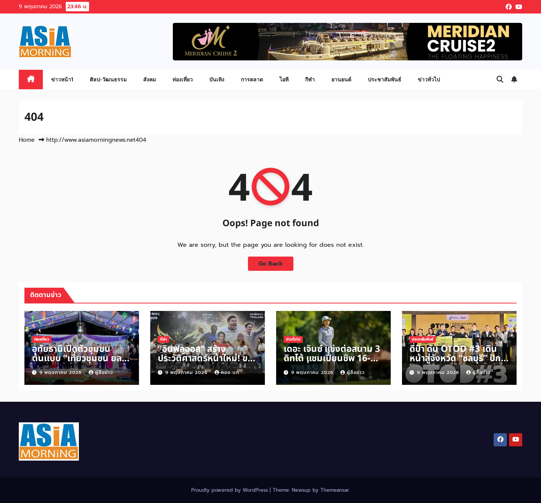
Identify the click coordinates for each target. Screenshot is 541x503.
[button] (500, 79)
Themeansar (334, 490)
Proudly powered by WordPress (230, 490)
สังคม (149, 79)
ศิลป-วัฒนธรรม (108, 79)
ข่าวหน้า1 (62, 79)
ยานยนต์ (341, 79)
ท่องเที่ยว (182, 79)
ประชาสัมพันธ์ (384, 79)
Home (27, 140)
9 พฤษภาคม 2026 (61, 372)
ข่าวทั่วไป (429, 79)
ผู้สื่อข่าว (101, 372)
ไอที (284, 79)
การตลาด (252, 79)
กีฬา (310, 79)
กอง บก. (227, 372)
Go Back (270, 263)
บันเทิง (216, 79)
